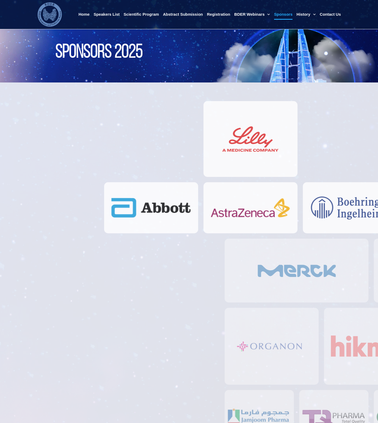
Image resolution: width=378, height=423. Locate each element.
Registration (218, 14)
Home (84, 14)
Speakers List (107, 14)
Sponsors (283, 14)
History (306, 14)
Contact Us (330, 14)
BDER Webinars (252, 14)
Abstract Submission (183, 14)
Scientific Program (141, 14)
